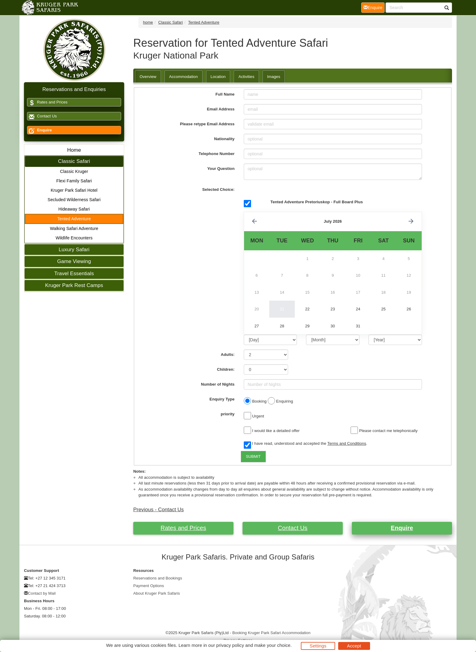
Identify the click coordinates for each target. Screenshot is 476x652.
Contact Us (42, 116)
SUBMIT (253, 456)
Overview (148, 76)
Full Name (225, 94)
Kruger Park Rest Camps (74, 285)
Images (273, 76)
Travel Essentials (74, 273)
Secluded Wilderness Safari (74, 199)
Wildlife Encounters (74, 237)
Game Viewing (74, 261)
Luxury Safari (74, 249)
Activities (246, 76)
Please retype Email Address (207, 124)
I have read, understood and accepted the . (305, 444)
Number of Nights (218, 384)
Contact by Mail (42, 593)
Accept (354, 645)
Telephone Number (216, 153)
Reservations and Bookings (157, 578)
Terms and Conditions (346, 443)
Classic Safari (74, 161)
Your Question (221, 168)
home (148, 22)
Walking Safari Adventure (74, 228)
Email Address (221, 109)
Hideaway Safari (74, 209)
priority (228, 414)
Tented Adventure (74, 218)
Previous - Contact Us (158, 509)
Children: (226, 369)
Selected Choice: (218, 189)
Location (218, 76)
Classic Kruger (74, 171)
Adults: (227, 354)
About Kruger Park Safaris (156, 593)
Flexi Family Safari (74, 180)
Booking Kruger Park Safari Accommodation (271, 632)
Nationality (224, 139)
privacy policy (230, 645)
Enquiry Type (222, 399)
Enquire (39, 130)
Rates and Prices (47, 102)
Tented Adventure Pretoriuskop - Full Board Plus (316, 202)
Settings (318, 645)
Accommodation (183, 76)
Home (74, 150)
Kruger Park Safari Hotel (74, 190)
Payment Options (148, 585)
